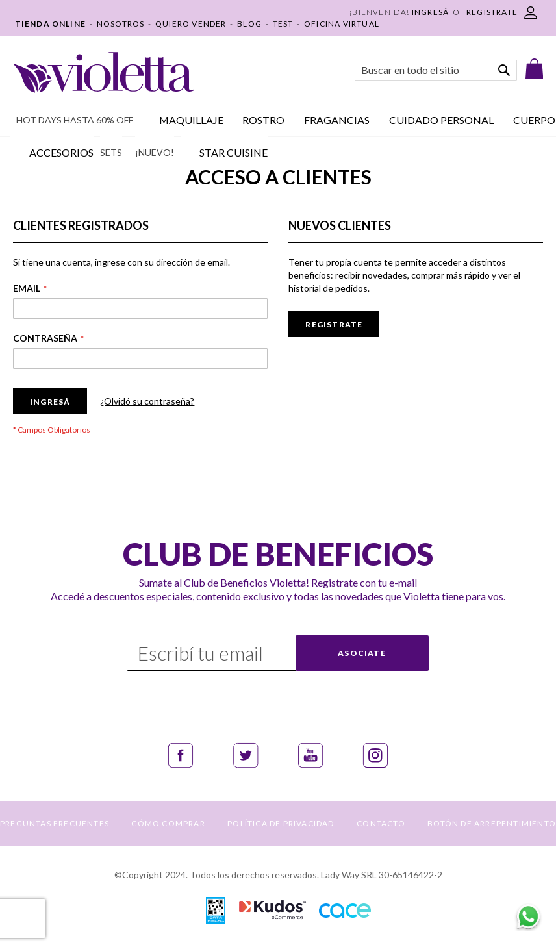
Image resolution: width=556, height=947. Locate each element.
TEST (283, 24)
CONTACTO (381, 823)
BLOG (249, 24)
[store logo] (103, 72)
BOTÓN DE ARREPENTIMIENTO (491, 823)
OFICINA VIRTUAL (341, 24)
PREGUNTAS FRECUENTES (54, 823)
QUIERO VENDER (191, 24)
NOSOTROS (121, 24)
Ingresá (430, 12)
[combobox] (436, 70)
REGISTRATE (492, 12)
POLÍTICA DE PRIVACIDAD (280, 823)
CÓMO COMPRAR (168, 823)
